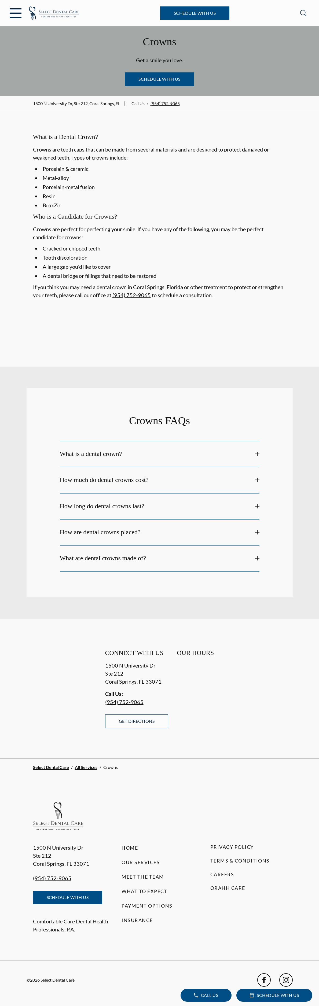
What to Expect (144, 891)
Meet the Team (143, 877)
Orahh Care (227, 888)
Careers (222, 874)
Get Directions (137, 721)
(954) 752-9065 (165, 103)
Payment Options (147, 906)
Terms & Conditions (240, 861)
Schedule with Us (195, 13)
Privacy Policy (232, 847)
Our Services (141, 862)
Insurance (137, 920)
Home (130, 848)
